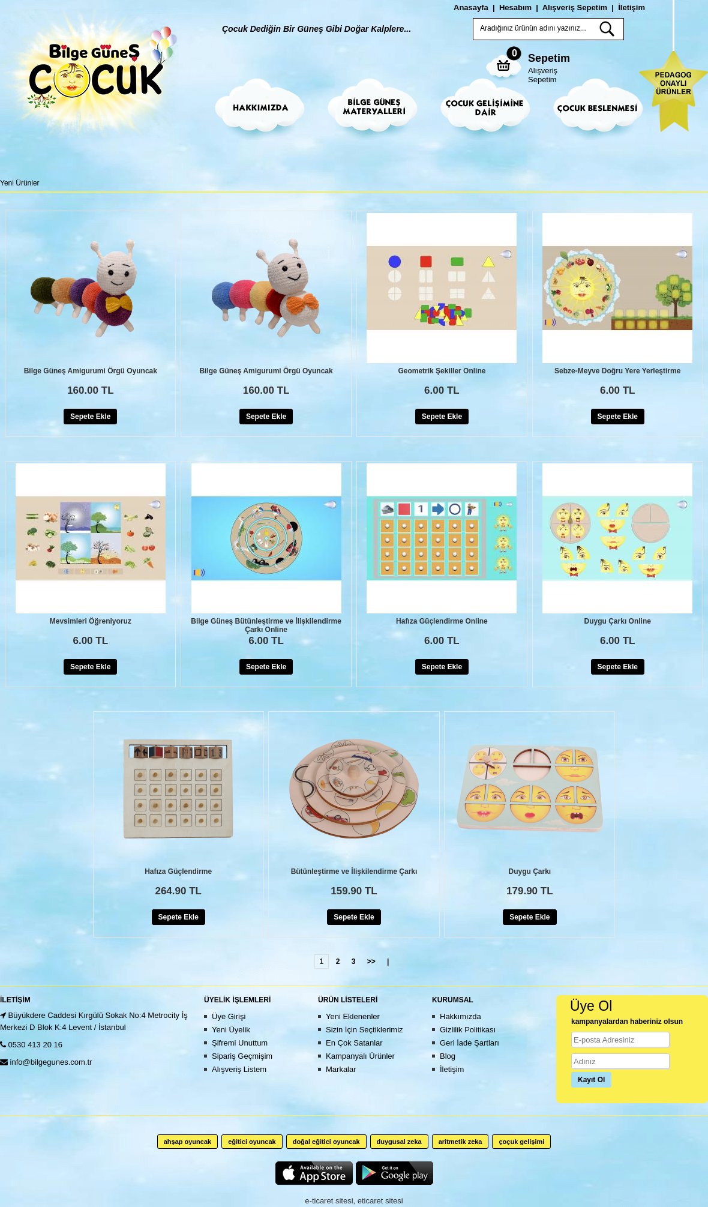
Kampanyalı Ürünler (360, 1056)
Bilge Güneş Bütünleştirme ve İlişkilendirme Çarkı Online (266, 625)
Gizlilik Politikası (468, 1029)
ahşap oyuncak (187, 1141)
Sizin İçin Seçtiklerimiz (364, 1029)
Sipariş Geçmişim (242, 1056)
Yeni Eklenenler (353, 1016)
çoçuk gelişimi (521, 1141)
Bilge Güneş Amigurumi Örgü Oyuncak (90, 371)
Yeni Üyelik (231, 1029)
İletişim (631, 7)
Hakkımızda (460, 1016)
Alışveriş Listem (239, 1069)
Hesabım (515, 7)
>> (371, 961)
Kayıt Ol (591, 1080)
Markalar (341, 1069)
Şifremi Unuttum (240, 1042)
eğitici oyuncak (251, 1141)
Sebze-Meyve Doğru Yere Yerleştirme (617, 371)
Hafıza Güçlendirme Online (442, 621)
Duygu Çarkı (529, 871)
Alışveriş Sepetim (542, 75)
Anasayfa (471, 7)
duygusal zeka (399, 1141)
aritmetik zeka (460, 1141)
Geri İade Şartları (469, 1042)
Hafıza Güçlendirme (178, 871)
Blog (447, 1056)
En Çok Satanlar (354, 1042)
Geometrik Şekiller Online (441, 371)
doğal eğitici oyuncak (326, 1141)
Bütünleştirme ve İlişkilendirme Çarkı (354, 871)
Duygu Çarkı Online (617, 621)
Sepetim (549, 58)
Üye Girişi (228, 1016)
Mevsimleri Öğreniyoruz (90, 621)
